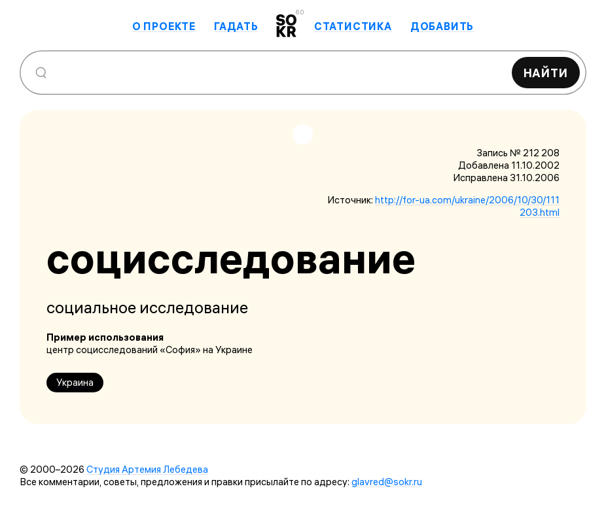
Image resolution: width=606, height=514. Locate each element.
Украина (75, 382)
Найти (546, 72)
